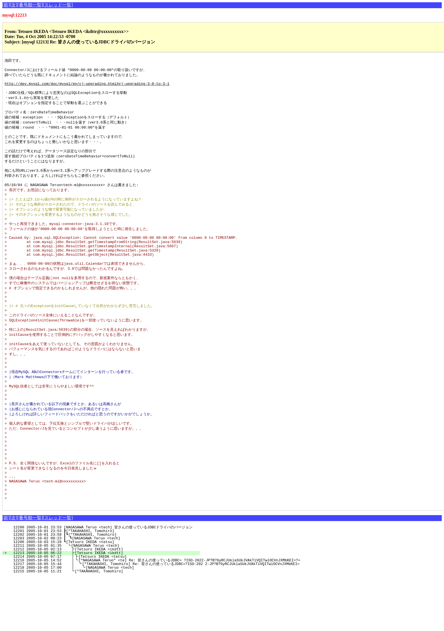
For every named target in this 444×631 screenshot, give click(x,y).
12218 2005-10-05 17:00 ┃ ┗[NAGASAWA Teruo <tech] (102, 621)
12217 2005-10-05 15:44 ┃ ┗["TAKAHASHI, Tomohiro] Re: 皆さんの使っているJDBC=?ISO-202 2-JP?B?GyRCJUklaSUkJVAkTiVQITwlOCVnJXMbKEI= (152, 618)
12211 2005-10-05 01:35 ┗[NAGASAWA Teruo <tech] (104, 599)
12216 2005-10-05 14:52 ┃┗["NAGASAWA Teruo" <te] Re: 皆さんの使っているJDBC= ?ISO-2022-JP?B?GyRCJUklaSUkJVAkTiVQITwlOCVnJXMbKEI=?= (153, 614)
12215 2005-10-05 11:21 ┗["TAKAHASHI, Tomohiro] (103, 625)
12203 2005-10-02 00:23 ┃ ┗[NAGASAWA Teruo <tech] (103, 592)
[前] (6, 5)
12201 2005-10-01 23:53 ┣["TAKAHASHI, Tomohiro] (104, 585)
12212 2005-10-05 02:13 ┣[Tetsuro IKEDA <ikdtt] (103, 603)
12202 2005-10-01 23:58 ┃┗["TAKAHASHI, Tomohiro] (103, 588)
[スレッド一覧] (58, 5)
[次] (13, 5)
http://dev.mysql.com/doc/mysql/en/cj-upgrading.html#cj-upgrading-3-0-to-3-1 (87, 86)
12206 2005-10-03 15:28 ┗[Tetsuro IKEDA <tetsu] (104, 596)
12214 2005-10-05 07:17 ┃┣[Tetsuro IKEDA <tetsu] (102, 610)
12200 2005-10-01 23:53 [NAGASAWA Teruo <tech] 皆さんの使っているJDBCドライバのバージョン (101, 581)
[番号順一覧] (30, 5)
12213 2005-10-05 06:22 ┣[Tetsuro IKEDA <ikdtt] (103, 607)
